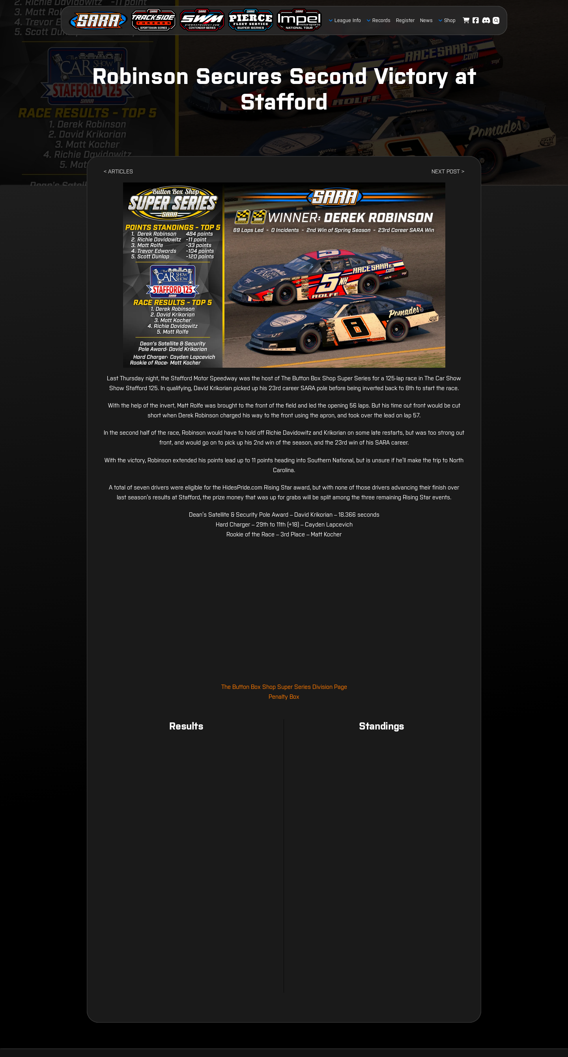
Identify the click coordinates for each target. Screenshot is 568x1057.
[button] (496, 20)
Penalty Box (284, 696)
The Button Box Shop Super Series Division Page (284, 686)
